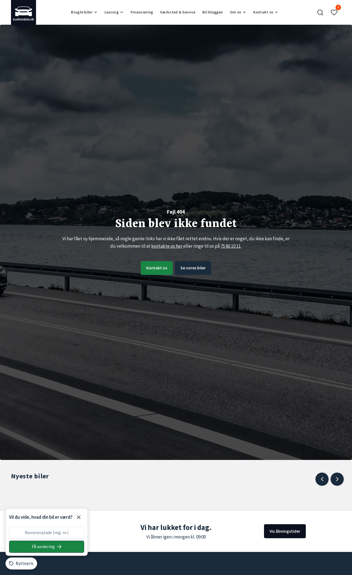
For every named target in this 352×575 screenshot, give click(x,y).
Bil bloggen (212, 12)
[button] (320, 12)
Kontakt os (154, 268)
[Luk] (78, 517)
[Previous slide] (322, 479)
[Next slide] (337, 479)
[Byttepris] (21, 563)
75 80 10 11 (231, 246)
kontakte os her (167, 246)
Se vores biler (195, 268)
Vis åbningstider (284, 531)
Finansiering (142, 12)
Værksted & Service (177, 12)
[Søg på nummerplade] (46, 547)
